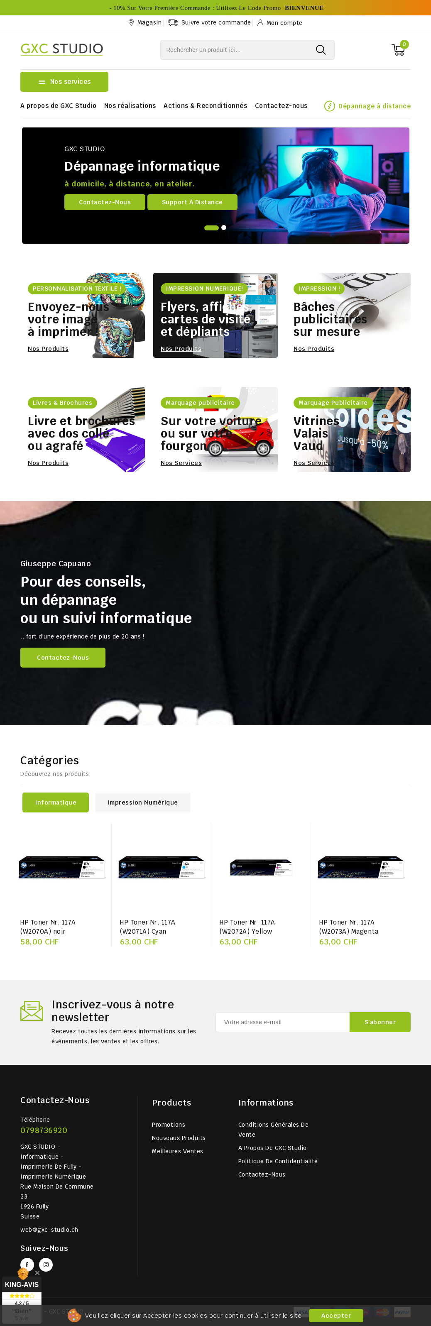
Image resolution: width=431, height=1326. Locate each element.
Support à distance (192, 202)
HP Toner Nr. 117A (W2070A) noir (48, 926)
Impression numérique (143, 802)
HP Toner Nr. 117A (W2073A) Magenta (348, 926)
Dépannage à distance (374, 106)
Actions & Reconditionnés (205, 106)
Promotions (168, 1124)
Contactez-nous (281, 106)
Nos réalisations (130, 106)
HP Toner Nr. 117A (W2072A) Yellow (247, 926)
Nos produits (48, 348)
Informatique (55, 802)
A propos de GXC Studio (58, 106)
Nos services (181, 463)
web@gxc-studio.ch (49, 1229)
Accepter (336, 1315)
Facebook (27, 1265)
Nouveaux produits (179, 1138)
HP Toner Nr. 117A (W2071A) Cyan (148, 926)
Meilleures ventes (177, 1151)
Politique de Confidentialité (278, 1161)
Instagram (46, 1265)
